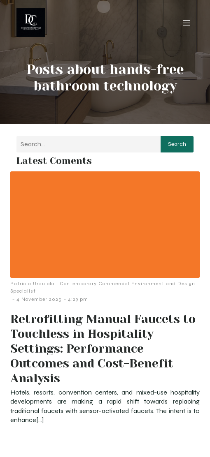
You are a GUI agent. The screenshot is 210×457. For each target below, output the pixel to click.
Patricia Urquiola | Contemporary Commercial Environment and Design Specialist (102, 287)
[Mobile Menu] (187, 23)
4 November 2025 (39, 299)
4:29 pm (78, 299)
